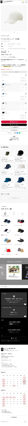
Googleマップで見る (4, 357)
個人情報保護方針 (14, 417)
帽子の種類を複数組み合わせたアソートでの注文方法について (14, 60)
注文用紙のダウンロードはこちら (14, 331)
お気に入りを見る (23, 2)
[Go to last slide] (11, 32)
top (1, 286)
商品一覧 (5, 286)
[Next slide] (17, 32)
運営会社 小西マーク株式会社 (6, 353)
